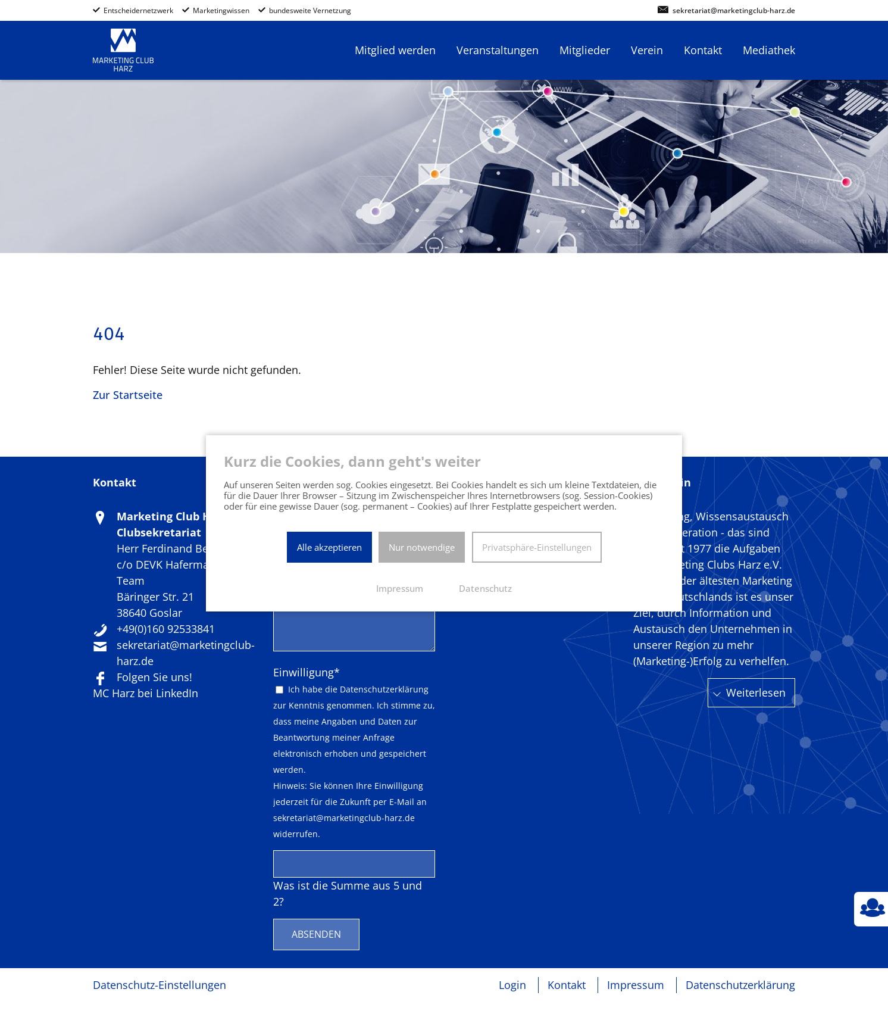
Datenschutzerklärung (384, 689)
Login (512, 985)
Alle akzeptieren (329, 547)
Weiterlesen (756, 692)
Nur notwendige (422, 547)
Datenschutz (485, 588)
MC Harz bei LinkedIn (145, 693)
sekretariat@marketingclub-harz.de (734, 11)
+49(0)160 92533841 (166, 629)
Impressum (635, 985)
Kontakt (567, 985)
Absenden (316, 934)
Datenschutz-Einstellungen (159, 985)
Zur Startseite (127, 395)
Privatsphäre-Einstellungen (537, 547)
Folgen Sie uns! (154, 677)
